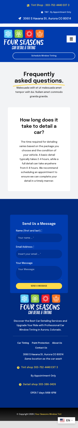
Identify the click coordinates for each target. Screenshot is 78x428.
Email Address (25, 247)
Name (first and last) (29, 231)
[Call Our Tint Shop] (37, 367)
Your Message (24, 263)
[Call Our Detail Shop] (37, 384)
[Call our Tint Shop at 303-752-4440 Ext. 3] (48, 5)
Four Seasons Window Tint (48, 414)
